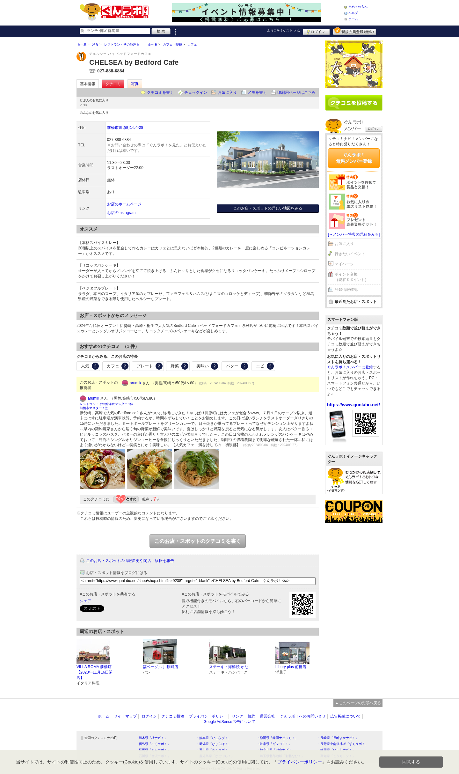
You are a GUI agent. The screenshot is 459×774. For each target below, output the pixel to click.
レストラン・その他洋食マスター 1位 (106, 404)
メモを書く (257, 92)
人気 (90, 366)
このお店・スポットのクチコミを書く (197, 541)
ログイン (316, 31)
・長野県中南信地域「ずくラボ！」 (342, 744)
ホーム (353, 19)
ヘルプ (353, 13)
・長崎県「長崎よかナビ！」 (338, 738)
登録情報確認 (346, 289)
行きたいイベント (350, 254)
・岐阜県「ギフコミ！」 (274, 744)
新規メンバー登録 (354, 31)
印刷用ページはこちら (296, 92)
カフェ (118, 366)
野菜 (179, 366)
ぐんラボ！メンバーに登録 (350, 367)
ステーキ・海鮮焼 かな (228, 667)
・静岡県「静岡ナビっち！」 (277, 738)
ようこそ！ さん (283, 30)
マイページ (344, 264)
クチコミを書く (160, 92)
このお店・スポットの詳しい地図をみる (267, 208)
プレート (149, 366)
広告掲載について (345, 716)
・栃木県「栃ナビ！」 (151, 738)
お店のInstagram (121, 212)
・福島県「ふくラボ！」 (153, 744)
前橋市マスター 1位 (94, 408)
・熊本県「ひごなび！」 (213, 738)
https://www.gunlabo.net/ (353, 404)
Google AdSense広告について (229, 721)
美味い (207, 366)
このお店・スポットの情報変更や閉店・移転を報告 (130, 560)
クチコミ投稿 (172, 716)
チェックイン (195, 92)
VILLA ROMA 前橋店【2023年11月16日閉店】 (94, 672)
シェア (85, 601)
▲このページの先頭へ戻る (358, 703)
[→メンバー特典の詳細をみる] (354, 234)
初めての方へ (358, 7)
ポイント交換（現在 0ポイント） (351, 277)
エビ (265, 366)
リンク (237, 716)
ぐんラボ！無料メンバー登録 (354, 158)
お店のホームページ (124, 204)
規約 (251, 716)
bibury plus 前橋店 (290, 667)
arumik (135, 383)
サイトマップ (125, 716)
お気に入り (227, 92)
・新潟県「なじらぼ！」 (213, 744)
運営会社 (267, 716)
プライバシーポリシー (208, 716)
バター (237, 366)
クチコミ (113, 84)
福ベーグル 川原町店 (160, 667)
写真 (135, 84)
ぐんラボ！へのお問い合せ (303, 716)
